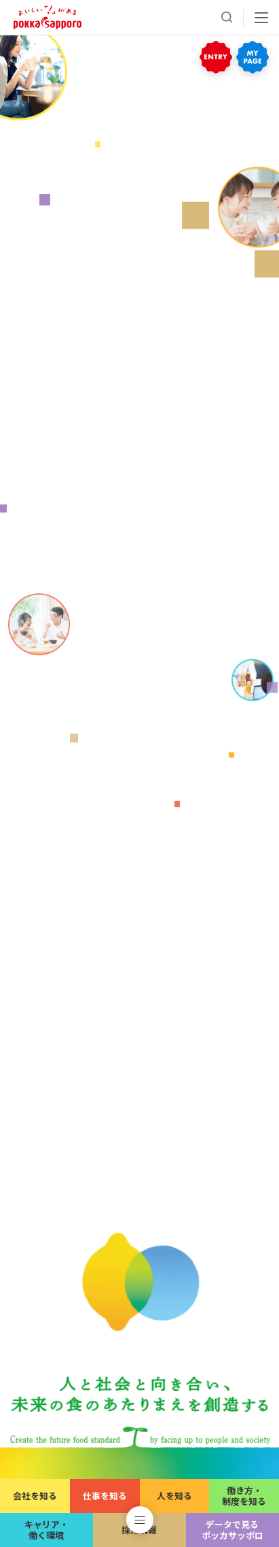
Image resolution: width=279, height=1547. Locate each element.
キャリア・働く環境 (46, 1530)
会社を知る (35, 1495)
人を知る (174, 1495)
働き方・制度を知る (244, 1496)
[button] (139, 1519)
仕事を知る (105, 1495)
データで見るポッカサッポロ (232, 1530)
